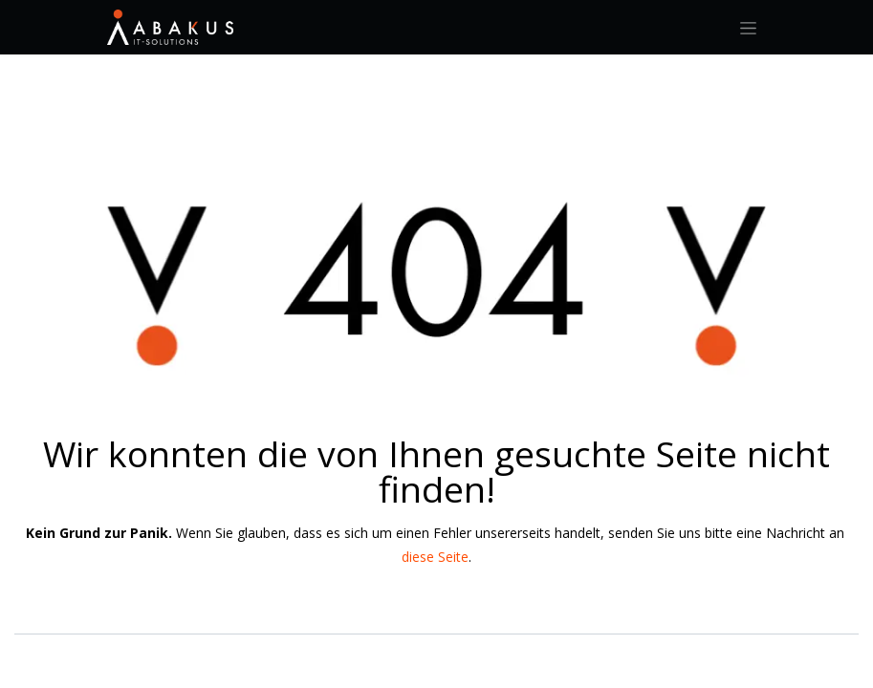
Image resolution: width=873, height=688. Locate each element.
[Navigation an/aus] (748, 27)
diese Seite (435, 557)
